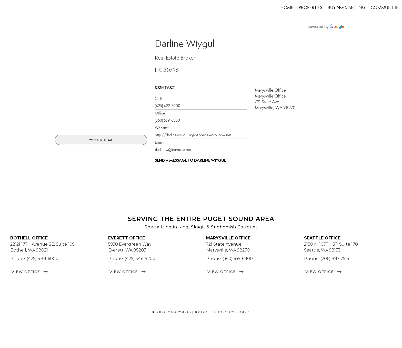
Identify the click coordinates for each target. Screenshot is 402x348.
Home (286, 7)
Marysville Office (270, 90)
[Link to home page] (6, 7)
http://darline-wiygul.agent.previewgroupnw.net (193, 135)
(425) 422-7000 (167, 105)
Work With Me (101, 140)
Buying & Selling (346, 7)
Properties (310, 7)
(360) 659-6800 (167, 120)
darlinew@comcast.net (173, 149)
